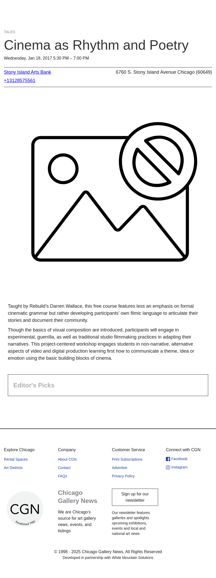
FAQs (62, 476)
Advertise (119, 468)
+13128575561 (19, 80)
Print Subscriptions (127, 459)
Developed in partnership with (108, 558)
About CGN (67, 459)
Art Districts (13, 468)
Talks (9, 32)
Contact (64, 468)
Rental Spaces (16, 459)
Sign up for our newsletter (135, 497)
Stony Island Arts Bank (27, 72)
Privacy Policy (123, 476)
